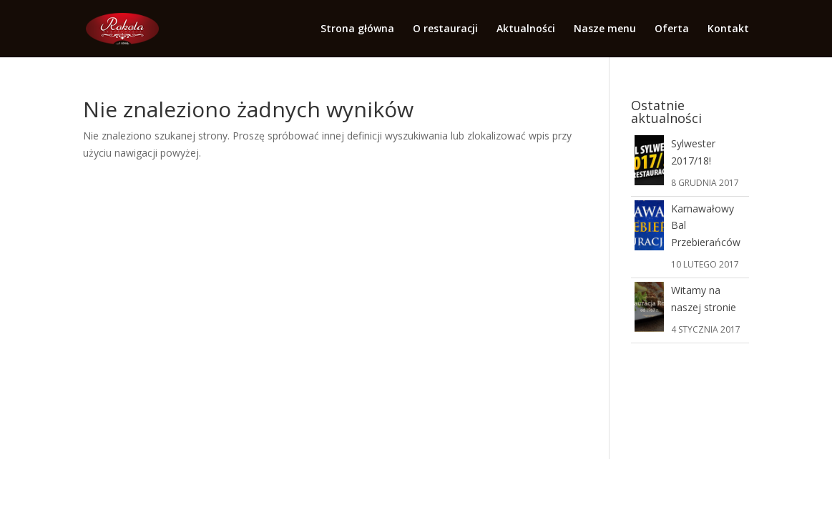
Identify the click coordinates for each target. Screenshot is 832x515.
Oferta (672, 29)
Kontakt (728, 29)
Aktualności (525, 29)
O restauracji (445, 29)
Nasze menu (605, 29)
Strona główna (357, 29)
